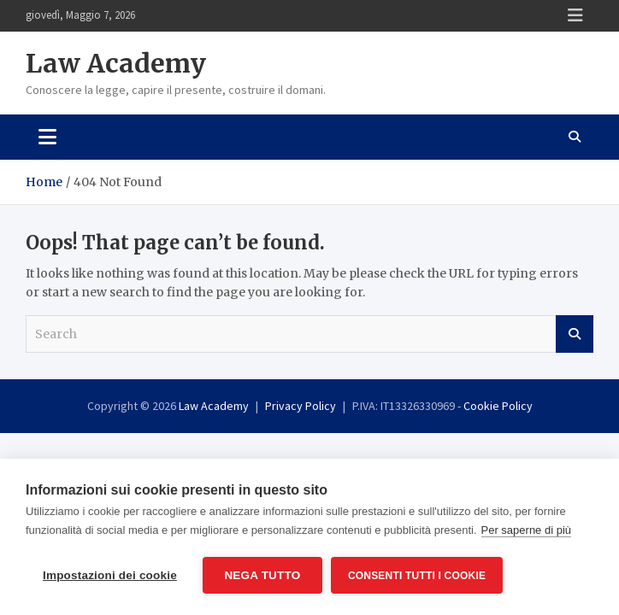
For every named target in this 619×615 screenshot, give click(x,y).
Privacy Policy (300, 405)
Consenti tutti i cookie (417, 576)
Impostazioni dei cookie (110, 575)
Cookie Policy (498, 405)
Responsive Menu (575, 15)
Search (574, 334)
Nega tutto (262, 575)
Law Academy (116, 63)
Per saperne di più (526, 530)
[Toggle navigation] (47, 136)
